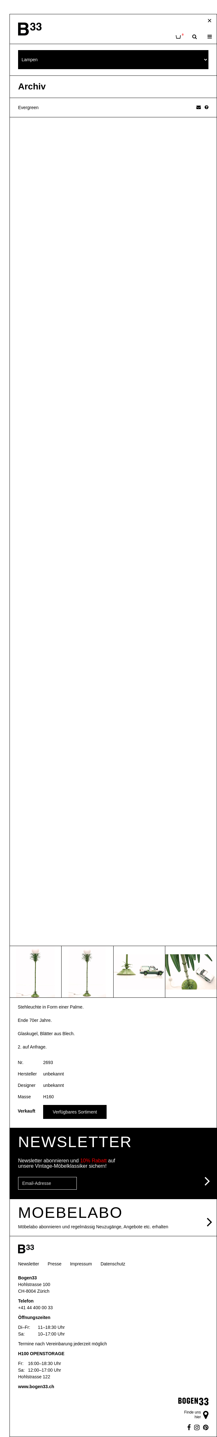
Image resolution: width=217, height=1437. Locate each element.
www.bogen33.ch (36, 1386)
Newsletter (28, 1263)
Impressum (81, 1263)
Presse (55, 1263)
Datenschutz (113, 1263)
